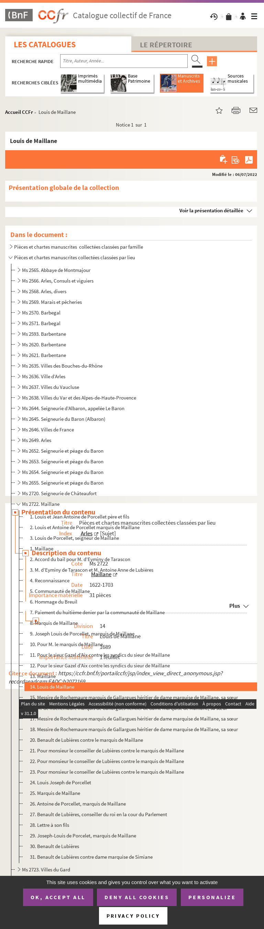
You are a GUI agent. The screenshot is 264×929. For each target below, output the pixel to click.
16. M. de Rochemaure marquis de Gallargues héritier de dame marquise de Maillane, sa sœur (128, 708)
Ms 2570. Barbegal (41, 312)
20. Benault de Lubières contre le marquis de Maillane (86, 740)
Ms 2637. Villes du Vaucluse (50, 387)
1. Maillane (41, 548)
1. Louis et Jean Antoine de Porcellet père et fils (79, 516)
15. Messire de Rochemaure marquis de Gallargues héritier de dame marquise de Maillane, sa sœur (134, 697)
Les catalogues (45, 44)
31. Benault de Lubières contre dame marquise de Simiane (91, 857)
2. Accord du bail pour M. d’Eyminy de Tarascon (80, 559)
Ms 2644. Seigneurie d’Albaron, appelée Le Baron (73, 408)
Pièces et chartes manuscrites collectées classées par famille (78, 246)
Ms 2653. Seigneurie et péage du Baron (62, 461)
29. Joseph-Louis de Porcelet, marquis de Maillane (83, 835)
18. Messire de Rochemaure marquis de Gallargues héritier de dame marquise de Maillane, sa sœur (134, 729)
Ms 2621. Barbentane (44, 355)
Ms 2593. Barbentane (44, 334)
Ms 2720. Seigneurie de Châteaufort (59, 493)
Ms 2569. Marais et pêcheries (52, 302)
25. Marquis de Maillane (55, 793)
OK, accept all (58, 897)
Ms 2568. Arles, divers (44, 291)
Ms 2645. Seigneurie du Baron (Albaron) (64, 419)
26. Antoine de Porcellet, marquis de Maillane (78, 803)
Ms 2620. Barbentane (44, 344)
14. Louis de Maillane (52, 686)
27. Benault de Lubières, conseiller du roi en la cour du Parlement (98, 814)
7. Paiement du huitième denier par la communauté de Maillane (97, 612)
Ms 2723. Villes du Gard (46, 869)
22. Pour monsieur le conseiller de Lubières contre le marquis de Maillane (107, 761)
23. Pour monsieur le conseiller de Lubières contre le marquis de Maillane (107, 772)
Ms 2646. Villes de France (48, 429)
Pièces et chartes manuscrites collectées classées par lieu (74, 257)
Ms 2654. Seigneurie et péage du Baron (62, 472)
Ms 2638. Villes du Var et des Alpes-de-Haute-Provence (79, 397)
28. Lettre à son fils (49, 825)
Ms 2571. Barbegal (41, 323)
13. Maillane (43, 676)
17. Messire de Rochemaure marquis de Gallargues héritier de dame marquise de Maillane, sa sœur (134, 718)
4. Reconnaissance (49, 580)
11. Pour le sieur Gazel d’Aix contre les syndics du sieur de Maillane (100, 655)
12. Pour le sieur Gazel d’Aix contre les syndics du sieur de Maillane (100, 665)
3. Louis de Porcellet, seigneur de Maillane (74, 538)
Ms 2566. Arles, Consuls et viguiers (58, 280)
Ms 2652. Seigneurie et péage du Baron (62, 451)
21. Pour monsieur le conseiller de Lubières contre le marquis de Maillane (107, 750)
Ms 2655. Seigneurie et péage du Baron (62, 482)
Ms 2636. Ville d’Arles (43, 376)
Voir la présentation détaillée (211, 210)
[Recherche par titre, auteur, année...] (124, 61)
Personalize (212, 897)
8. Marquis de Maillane (54, 623)
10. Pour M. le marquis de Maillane (66, 644)
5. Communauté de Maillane (60, 591)
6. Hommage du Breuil (53, 601)
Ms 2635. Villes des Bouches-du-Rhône (62, 365)
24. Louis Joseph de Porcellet (60, 782)
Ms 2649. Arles (36, 440)
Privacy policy (133, 916)
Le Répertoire (166, 44)
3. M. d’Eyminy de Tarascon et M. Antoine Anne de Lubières (91, 570)
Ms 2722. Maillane (40, 504)
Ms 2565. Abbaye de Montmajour (56, 270)
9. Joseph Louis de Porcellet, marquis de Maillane (82, 633)
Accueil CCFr (19, 112)
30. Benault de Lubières (54, 846)
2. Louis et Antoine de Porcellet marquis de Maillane (85, 527)
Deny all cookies (136, 897)
